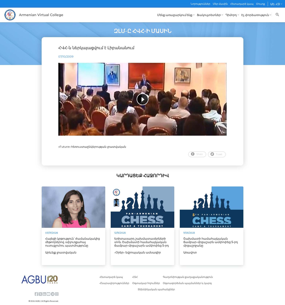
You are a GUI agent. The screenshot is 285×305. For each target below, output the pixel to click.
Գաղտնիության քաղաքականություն (188, 276)
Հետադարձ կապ (242, 3)
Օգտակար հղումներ (146, 283)
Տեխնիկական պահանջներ (156, 289)
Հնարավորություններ (114, 283)
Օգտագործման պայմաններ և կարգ (187, 283)
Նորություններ (200, 3)
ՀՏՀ (135, 276)
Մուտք (260, 3)
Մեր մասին (220, 3)
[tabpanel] (142, 99)
